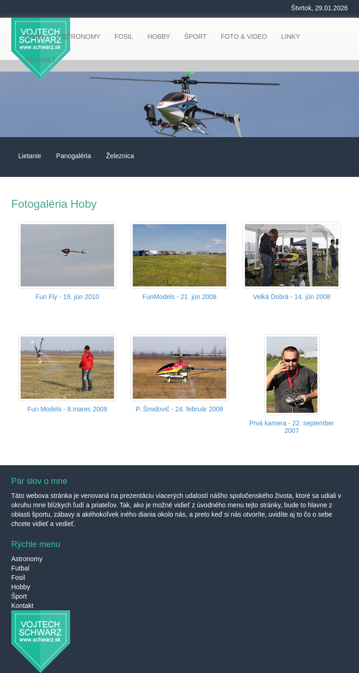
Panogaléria (73, 156)
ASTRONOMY (79, 36)
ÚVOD (34, 36)
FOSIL (124, 36)
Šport (19, 596)
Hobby (20, 587)
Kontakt (22, 605)
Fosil (18, 577)
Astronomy (27, 559)
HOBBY (158, 36)
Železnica (120, 156)
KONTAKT (40, 60)
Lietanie (29, 156)
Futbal (20, 568)
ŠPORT (195, 36)
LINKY (290, 36)
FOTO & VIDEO (244, 36)
